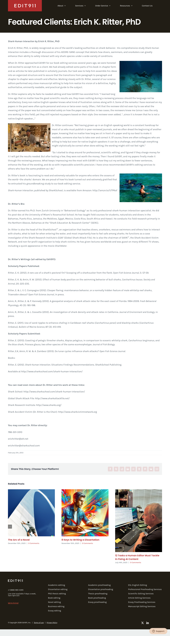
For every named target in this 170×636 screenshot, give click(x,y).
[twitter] (142, 623)
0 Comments (33, 543)
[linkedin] (147, 623)
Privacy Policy (52, 623)
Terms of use (39, 623)
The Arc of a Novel (19, 539)
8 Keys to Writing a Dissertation (80, 539)
